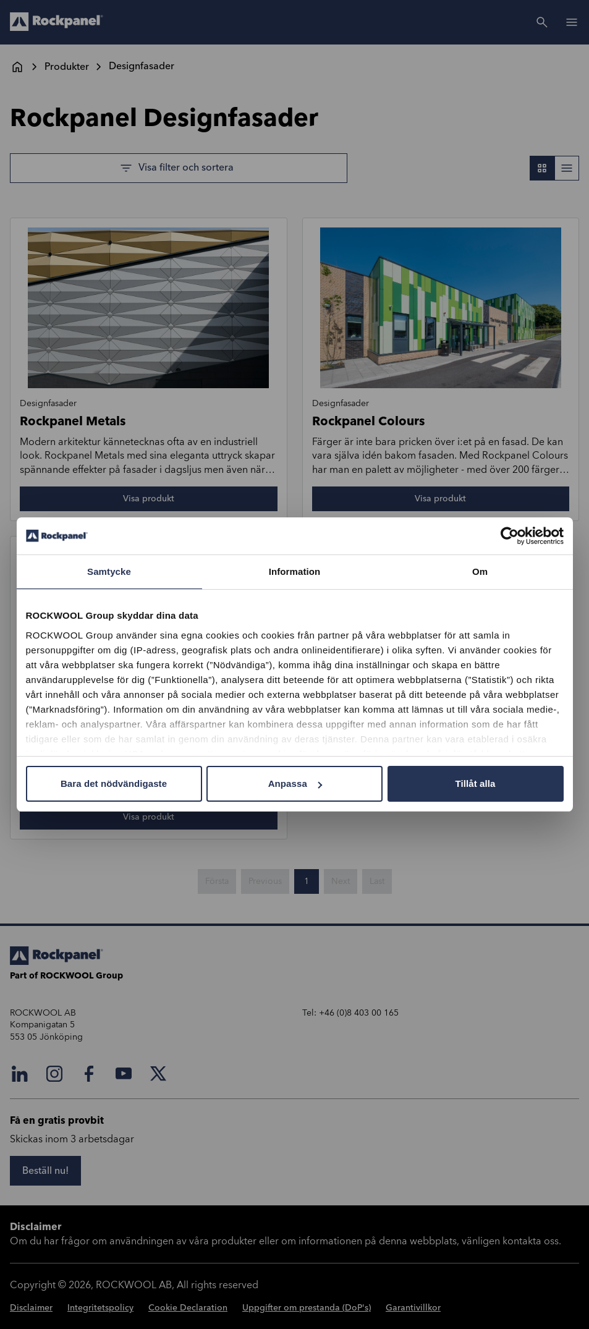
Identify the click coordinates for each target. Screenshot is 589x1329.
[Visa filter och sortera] (178, 168)
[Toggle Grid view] (542, 168)
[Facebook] (89, 1074)
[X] (158, 1074)
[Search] (542, 22)
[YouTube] (123, 1074)
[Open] (571, 22)
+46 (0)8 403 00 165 (359, 1013)
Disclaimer (31, 1308)
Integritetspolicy (100, 1308)
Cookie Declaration (187, 1308)
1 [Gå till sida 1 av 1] (306, 881)
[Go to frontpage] (56, 22)
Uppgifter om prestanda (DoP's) (306, 1308)
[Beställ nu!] (45, 1171)
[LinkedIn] (20, 1074)
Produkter (66, 66)
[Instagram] (54, 1074)
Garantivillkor (413, 1308)
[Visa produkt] (149, 498)
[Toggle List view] (566, 168)
